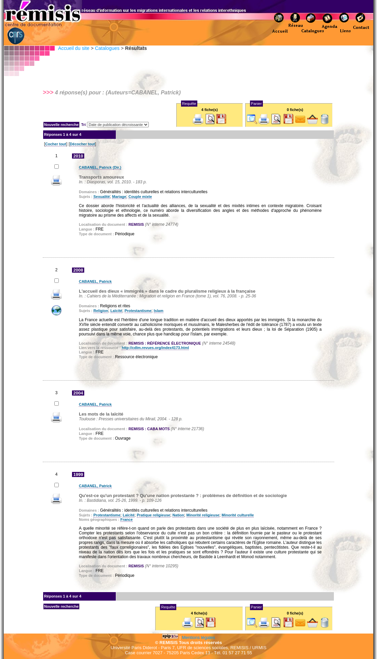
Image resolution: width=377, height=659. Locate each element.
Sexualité (101, 197)
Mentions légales (198, 637)
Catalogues (107, 48)
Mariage (119, 197)
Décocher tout (82, 144)
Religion (100, 311)
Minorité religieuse (202, 515)
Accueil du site (73, 48)
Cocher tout (55, 144)
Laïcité (116, 311)
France (126, 519)
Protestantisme (138, 311)
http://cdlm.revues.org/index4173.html (155, 348)
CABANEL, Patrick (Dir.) (100, 167)
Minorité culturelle (238, 515)
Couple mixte (140, 197)
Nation (178, 515)
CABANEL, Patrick (95, 281)
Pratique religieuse (153, 515)
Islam (158, 311)
